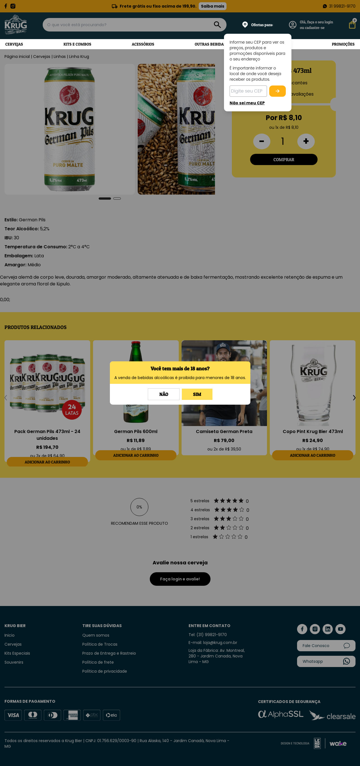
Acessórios (143, 44)
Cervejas (14, 44)
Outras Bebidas (210, 44)
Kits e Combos (77, 44)
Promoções (343, 44)
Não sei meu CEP (247, 103)
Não (163, 394)
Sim (197, 394)
